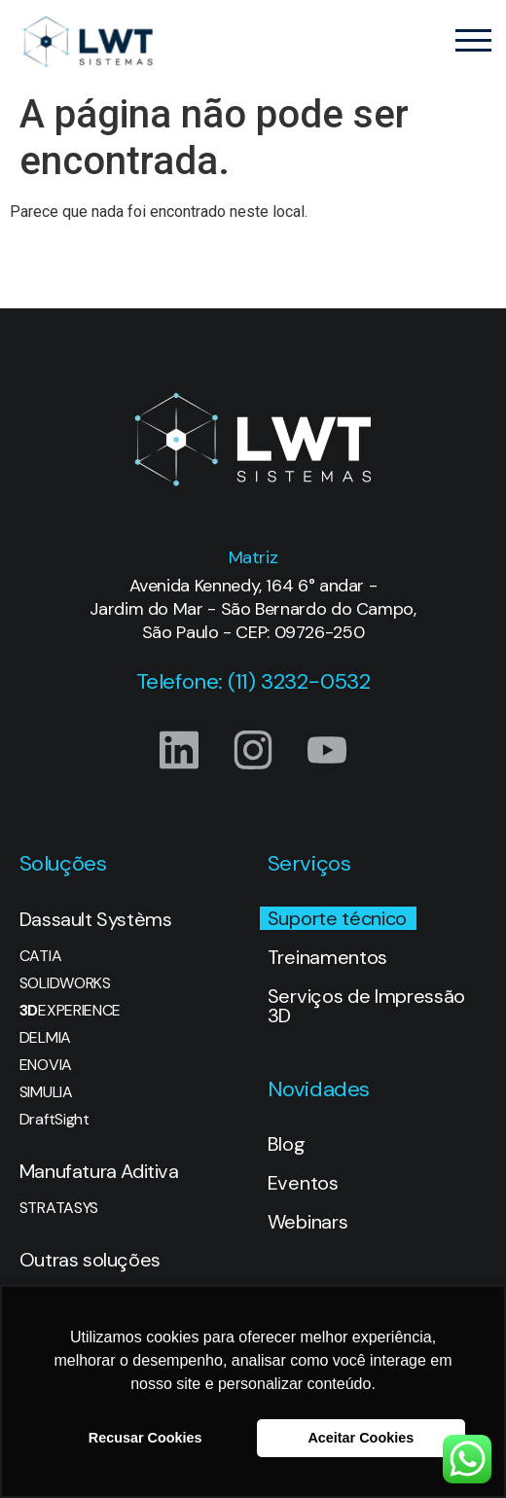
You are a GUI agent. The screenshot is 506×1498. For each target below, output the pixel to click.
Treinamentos (327, 957)
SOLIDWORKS (65, 983)
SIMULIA (46, 1092)
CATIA (40, 956)
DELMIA (45, 1038)
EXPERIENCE (70, 1010)
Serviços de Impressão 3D (366, 1005)
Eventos (303, 1183)
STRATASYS (58, 1208)
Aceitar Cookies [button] (360, 1437)
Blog (287, 1144)
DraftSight (54, 1119)
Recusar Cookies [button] (145, 1437)
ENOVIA (45, 1065)
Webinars (307, 1221)
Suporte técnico (337, 918)
